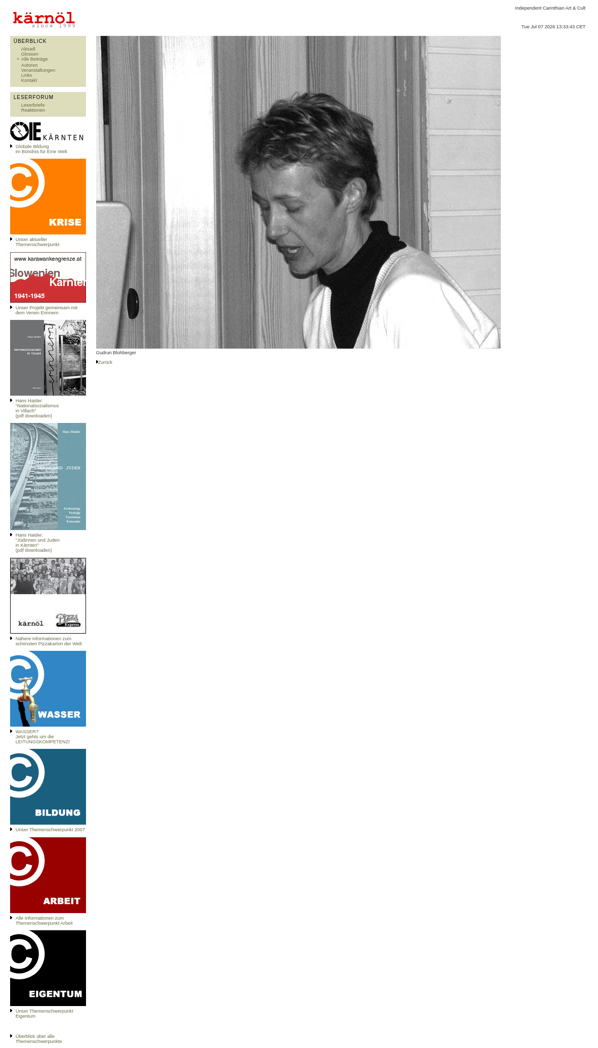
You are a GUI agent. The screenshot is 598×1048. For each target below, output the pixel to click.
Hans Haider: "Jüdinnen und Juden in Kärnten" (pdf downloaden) (38, 543)
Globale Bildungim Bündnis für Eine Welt (41, 149)
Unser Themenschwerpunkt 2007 (50, 829)
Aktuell (28, 49)
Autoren (29, 65)
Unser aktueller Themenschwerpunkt (38, 242)
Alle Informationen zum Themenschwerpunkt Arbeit (44, 921)
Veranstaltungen (38, 70)
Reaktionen (33, 110)
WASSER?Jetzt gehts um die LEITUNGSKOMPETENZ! (43, 736)
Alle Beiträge (34, 59)
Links (26, 75)
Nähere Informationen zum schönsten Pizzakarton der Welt (49, 641)
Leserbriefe (33, 105)
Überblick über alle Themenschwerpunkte (39, 1039)
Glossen (29, 54)
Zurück (105, 362)
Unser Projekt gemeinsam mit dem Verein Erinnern (46, 310)
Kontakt (29, 80)
